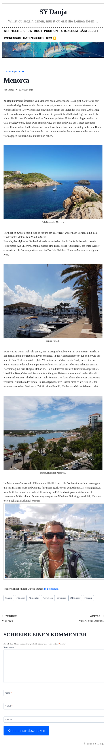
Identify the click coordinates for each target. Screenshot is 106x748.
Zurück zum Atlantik (80, 618)
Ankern (9, 598)
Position (51, 31)
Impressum (12, 38)
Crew (27, 31)
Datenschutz (34, 38)
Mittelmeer (75, 598)
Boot (38, 31)
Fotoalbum (68, 31)
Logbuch (9, 72)
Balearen (21, 598)
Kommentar (10, 647)
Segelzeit (21, 72)
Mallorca (26, 618)
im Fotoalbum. (51, 588)
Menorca (61, 598)
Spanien (88, 598)
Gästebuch (89, 31)
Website (8, 719)
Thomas (11, 90)
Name (8, 693)
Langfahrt (34, 598)
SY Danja (53, 12)
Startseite (13, 31)
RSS (49, 38)
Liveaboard (48, 598)
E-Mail (9, 706)
